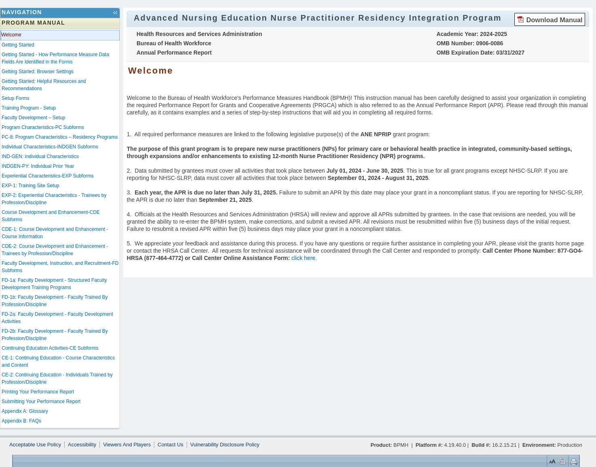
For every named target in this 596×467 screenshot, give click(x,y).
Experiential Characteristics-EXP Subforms (48, 176)
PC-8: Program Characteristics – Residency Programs (60, 137)
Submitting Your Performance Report (41, 401)
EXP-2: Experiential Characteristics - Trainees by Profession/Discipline (54, 198)
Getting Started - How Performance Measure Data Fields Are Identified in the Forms (55, 58)
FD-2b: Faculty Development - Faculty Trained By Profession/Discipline (55, 334)
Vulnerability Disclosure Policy (224, 445)
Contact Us (170, 445)
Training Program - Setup (29, 108)
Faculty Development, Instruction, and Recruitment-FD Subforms (60, 266)
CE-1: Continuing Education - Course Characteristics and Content (58, 361)
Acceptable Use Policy (35, 445)
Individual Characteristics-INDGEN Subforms (50, 147)
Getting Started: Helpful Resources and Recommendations (44, 84)
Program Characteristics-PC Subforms (43, 127)
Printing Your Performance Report (38, 392)
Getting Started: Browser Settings (38, 71)
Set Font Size (551, 461)
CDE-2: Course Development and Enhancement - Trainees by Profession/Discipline (55, 249)
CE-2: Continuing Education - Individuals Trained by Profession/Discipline (57, 378)
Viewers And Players (127, 445)
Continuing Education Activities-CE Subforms (50, 348)
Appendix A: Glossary (25, 411)
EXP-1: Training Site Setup (30, 185)
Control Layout (562, 461)
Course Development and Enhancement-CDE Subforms (51, 215)
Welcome (11, 35)
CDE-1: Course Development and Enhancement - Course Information (55, 232)
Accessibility (82, 445)
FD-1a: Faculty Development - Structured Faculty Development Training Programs (54, 283)
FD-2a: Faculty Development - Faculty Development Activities (57, 317)
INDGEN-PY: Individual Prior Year (38, 166)
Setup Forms (15, 98)
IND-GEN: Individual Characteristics (40, 156)
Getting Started (18, 45)
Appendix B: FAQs (21, 421)
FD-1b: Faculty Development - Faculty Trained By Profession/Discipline (55, 300)
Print (573, 461)
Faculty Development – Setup (33, 117)
